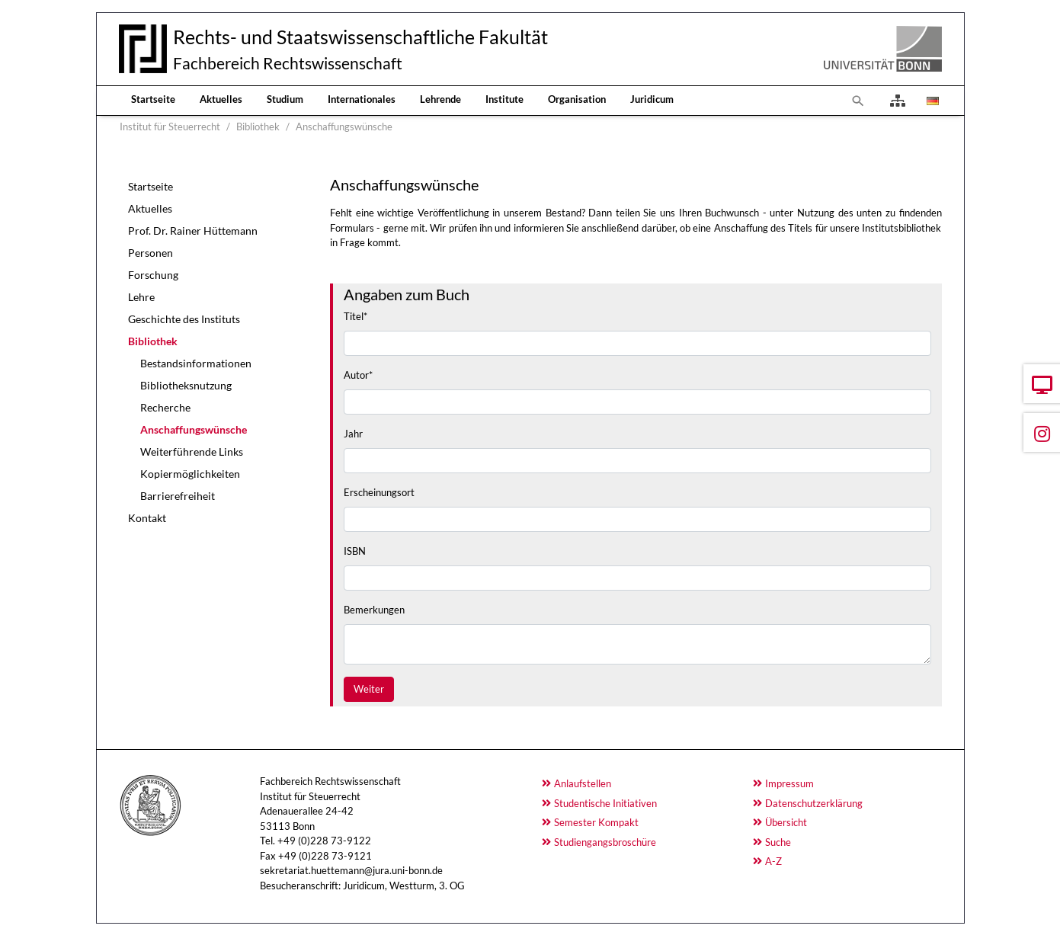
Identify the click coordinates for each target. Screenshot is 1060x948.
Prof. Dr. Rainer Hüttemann (193, 230)
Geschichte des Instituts (184, 318)
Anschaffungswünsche (193, 429)
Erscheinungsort (379, 492)
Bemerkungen (374, 610)
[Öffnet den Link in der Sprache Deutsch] (931, 100)
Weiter (369, 689)
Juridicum (652, 99)
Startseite (153, 99)
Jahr (353, 434)
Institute (504, 99)
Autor (358, 375)
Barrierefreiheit (177, 495)
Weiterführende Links (191, 451)
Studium (285, 99)
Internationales (361, 99)
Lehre (141, 296)
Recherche (165, 407)
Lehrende (440, 99)
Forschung (153, 274)
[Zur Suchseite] (858, 100)
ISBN (355, 551)
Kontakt (147, 517)
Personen (150, 252)
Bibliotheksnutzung (186, 385)
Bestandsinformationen (195, 363)
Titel (355, 316)
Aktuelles (221, 99)
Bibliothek (153, 341)
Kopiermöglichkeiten (190, 473)
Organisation (577, 99)
